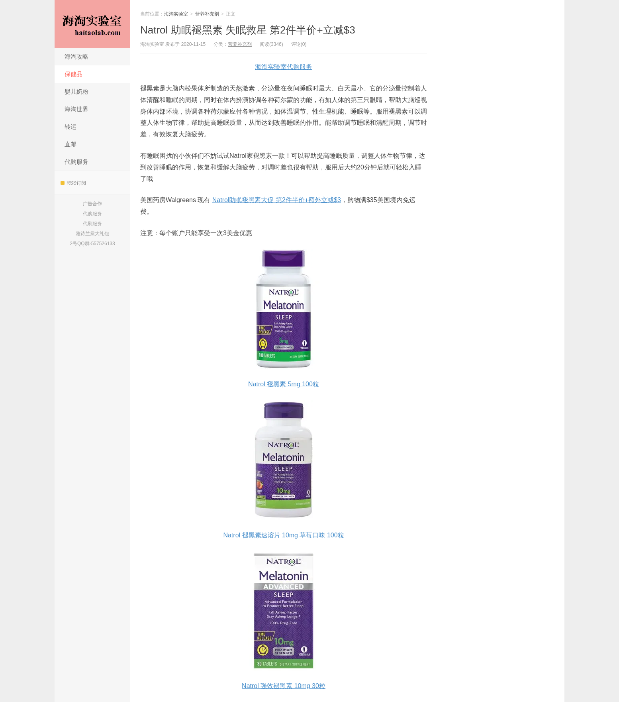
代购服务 (76, 161)
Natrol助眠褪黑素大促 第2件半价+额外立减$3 (276, 200)
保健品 (73, 74)
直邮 (70, 144)
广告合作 (92, 203)
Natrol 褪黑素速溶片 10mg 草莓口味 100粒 (283, 535)
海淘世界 (76, 109)
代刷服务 (92, 223)
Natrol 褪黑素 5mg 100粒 (283, 384)
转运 (70, 126)
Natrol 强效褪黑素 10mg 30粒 (283, 685)
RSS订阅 (73, 183)
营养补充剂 (207, 14)
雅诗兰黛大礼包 (92, 233)
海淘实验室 (92, 24)
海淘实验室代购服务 (283, 66)
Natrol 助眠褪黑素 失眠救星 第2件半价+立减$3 (247, 30)
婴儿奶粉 (76, 91)
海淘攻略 (76, 56)
